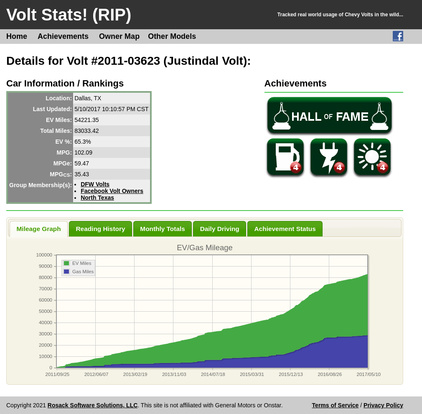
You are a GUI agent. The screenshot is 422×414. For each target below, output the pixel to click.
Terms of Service (335, 405)
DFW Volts (95, 184)
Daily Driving (219, 228)
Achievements (63, 36)
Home (16, 36)
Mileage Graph (39, 228)
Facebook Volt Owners (112, 191)
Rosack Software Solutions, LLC (92, 405)
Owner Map (119, 36)
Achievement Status (285, 228)
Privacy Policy (383, 405)
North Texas (97, 197)
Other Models (172, 36)
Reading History (100, 228)
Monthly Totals (162, 228)
